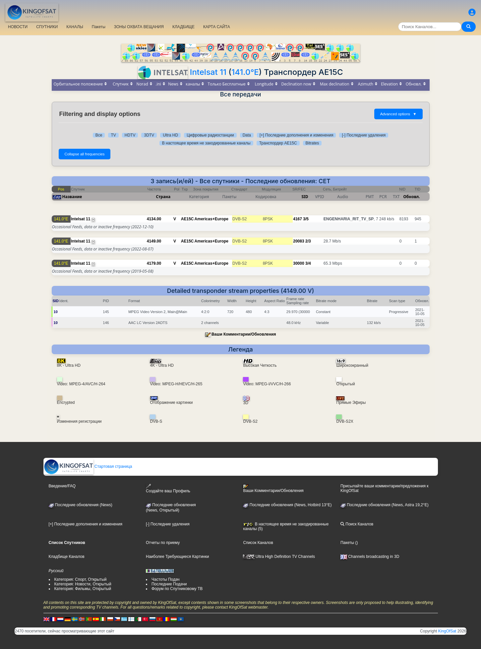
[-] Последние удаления (364, 135)
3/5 (306, 219)
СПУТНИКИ (47, 27)
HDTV (130, 135)
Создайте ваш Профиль (168, 488)
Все (98, 135)
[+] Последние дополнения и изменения (296, 135)
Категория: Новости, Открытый (82, 584)
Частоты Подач (165, 579)
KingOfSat (447, 631)
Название (72, 196)
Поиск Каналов (356, 524)
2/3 (308, 241)
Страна (163, 196)
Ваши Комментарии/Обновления (243, 334)
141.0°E (245, 72)
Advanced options (398, 114)
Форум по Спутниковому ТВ (177, 588)
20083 (298, 241)
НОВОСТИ (18, 27)
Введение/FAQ (62, 486)
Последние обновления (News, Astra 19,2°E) (384, 505)
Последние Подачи (169, 584)
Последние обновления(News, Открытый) (171, 508)
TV (113, 135)
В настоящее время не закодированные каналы (206, 143)
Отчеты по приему (163, 542)
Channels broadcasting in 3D (369, 556)
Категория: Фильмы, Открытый (82, 588)
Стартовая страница (88, 466)
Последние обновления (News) (80, 505)
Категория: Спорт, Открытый (80, 579)
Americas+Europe (211, 219)
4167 (297, 219)
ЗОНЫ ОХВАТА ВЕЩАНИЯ (139, 27)
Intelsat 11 (208, 72)
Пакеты (98, 27)
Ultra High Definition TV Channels (279, 556)
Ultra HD (170, 135)
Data (247, 135)
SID (304, 196)
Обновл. (411, 196)
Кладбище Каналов (67, 556)
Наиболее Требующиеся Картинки (177, 556)
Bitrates (312, 143)
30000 (298, 263)
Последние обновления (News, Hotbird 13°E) (287, 505)
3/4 (308, 263)
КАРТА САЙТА (216, 27)
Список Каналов (258, 542)
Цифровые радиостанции (210, 135)
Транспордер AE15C (278, 143)
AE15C (187, 219)
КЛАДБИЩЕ (183, 27)
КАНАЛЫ (74, 27)
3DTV (149, 135)
